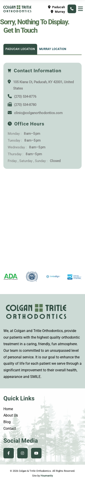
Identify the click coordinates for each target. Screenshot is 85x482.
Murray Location (52, 49)
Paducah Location (20, 49)
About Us (10, 415)
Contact (9, 428)
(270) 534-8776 (25, 97)
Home (8, 409)
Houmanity (47, 475)
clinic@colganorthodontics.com (38, 113)
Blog (7, 422)
